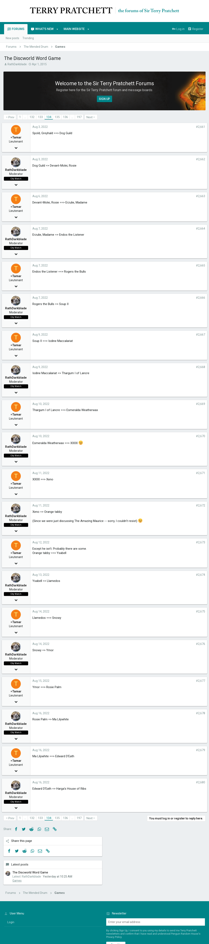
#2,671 (143, 473)
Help (179, 920)
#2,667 (143, 334)
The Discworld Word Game (181, 150)
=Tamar (18, 137)
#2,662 (143, 159)
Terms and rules (144, 920)
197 (79, 117)
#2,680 (143, 782)
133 (41, 117)
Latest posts (170, 142)
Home (189, 920)
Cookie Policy (194, 930)
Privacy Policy (114, 894)
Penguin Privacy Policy (159, 930)
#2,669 (143, 404)
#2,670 (143, 436)
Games (167, 162)
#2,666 (143, 297)
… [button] (26, 117)
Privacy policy (165, 920)
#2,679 (143, 750)
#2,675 (143, 611)
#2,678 (143, 713)
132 (32, 117)
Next (90, 117)
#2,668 (143, 367)
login (10, 879)
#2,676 (143, 644)
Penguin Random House (40, 934)
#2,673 (143, 542)
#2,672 (143, 505)
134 (49, 117)
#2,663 (143, 196)
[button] (57, 29)
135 (57, 117)
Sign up (116, 902)
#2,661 (143, 126)
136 (66, 117)
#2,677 (143, 680)
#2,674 (143, 574)
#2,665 (143, 265)
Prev (12, 117)
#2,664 (143, 228)
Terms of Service (178, 930)
